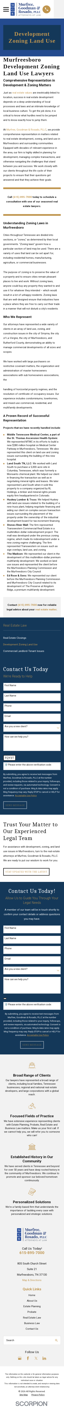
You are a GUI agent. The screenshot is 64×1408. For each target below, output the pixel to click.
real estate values (22, 92)
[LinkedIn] (44, 1358)
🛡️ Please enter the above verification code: (28, 764)
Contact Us (32, 1328)
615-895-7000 (31, 1252)
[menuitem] (32, 638)
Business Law (32, 1323)
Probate (31, 1311)
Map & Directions (31, 1280)
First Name (10, 685)
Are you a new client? (16, 726)
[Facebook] (28, 1358)
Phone (8, 705)
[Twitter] (36, 1358)
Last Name (10, 695)
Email (8, 716)
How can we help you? (16, 736)
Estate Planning (32, 1306)
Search (10, 1340)
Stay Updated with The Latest (26, 871)
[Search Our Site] (56, 1340)
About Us (32, 1300)
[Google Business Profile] (20, 1358)
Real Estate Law (32, 1317)
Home (32, 1295)
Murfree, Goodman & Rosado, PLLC (26, 129)
